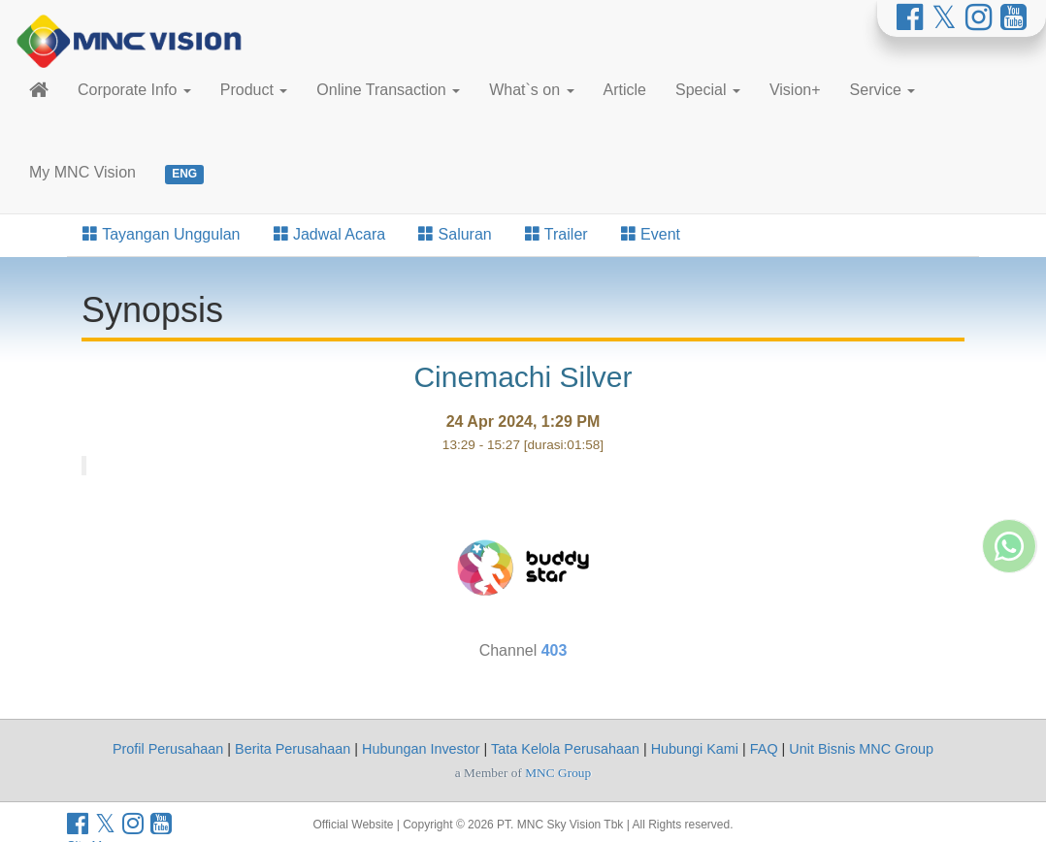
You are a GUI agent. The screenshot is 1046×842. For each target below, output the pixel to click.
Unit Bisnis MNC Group (861, 749)
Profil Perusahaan (168, 749)
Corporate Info (134, 89)
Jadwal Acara (330, 234)
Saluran (455, 234)
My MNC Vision (82, 172)
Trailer (556, 234)
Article (625, 89)
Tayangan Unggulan (161, 234)
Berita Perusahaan (292, 749)
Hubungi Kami (694, 749)
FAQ (764, 749)
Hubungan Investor (421, 749)
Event (650, 234)
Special (707, 89)
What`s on (531, 89)
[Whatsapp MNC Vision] (1009, 700)
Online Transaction (388, 89)
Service (883, 89)
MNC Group (558, 772)
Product (254, 89)
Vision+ (795, 89)
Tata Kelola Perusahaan (565, 749)
